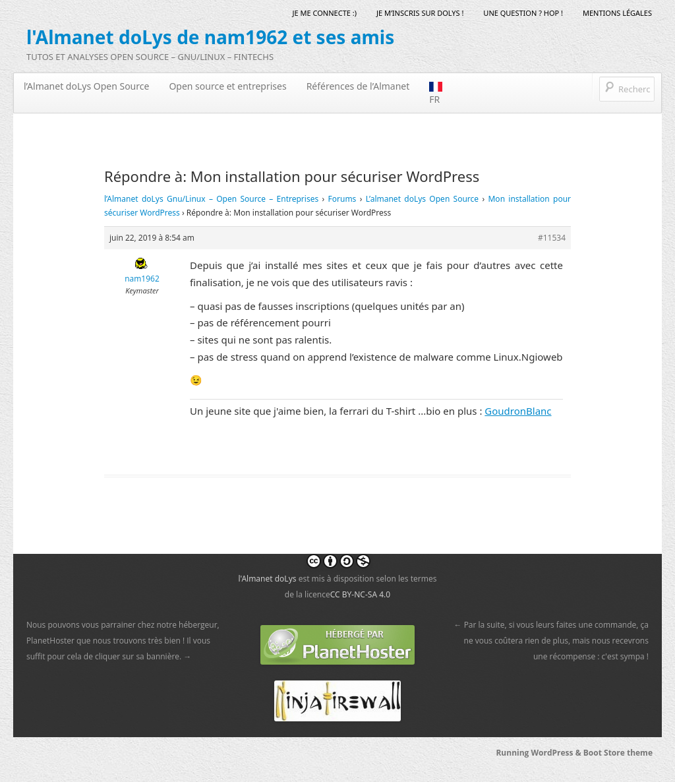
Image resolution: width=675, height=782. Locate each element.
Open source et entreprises (227, 86)
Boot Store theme (618, 752)
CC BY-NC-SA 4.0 (360, 594)
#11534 (552, 237)
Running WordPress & (539, 752)
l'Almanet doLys (267, 578)
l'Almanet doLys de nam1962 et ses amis (210, 36)
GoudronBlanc (517, 410)
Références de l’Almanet (358, 86)
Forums (342, 198)
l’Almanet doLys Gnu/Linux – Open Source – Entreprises (211, 198)
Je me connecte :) (325, 13)
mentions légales (617, 13)
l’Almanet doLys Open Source (86, 86)
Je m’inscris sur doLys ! (419, 13)
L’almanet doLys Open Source (422, 198)
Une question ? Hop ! (523, 13)
